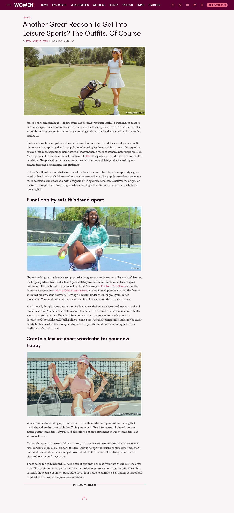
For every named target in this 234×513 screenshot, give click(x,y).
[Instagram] (187, 5)
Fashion (128, 4)
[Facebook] (173, 5)
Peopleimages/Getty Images (128, 414)
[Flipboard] (194, 5)
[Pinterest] (180, 5)
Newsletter (217, 5)
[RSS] (202, 5)
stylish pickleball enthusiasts (70, 290)
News (44, 4)
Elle (88, 156)
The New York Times (113, 286)
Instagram (135, 268)
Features (154, 4)
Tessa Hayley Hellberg (37, 41)
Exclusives (59, 4)
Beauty (114, 4)
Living (141, 4)
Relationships (80, 4)
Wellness (99, 4)
